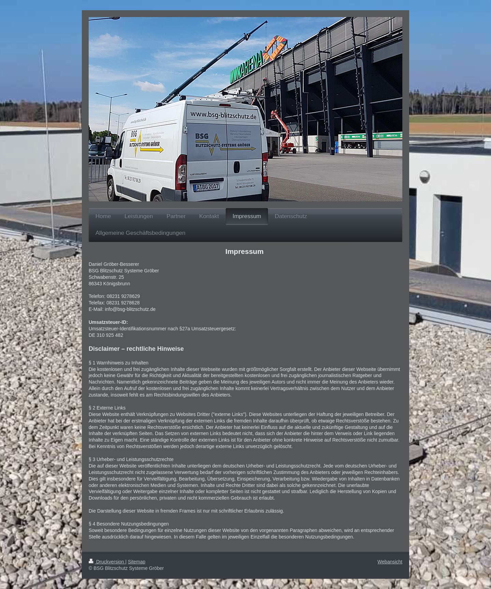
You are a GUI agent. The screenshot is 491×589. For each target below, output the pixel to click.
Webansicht (389, 561)
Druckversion (107, 561)
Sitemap (136, 561)
